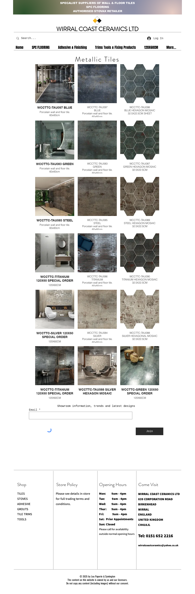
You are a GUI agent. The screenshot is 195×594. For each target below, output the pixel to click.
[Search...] (31, 38)
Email (33, 410)
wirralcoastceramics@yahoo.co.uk (158, 545)
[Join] (149, 431)
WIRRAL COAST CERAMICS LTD (97, 29)
